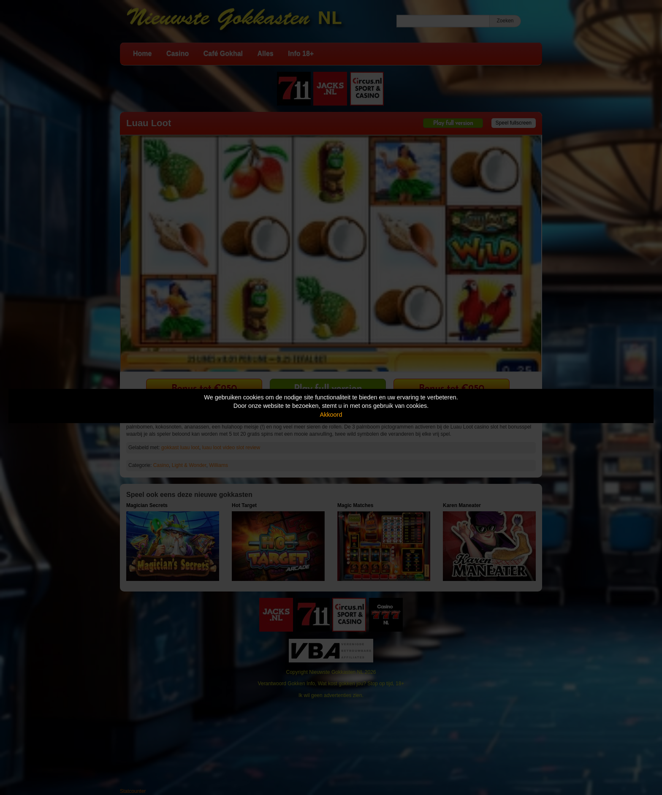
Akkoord (331, 414)
